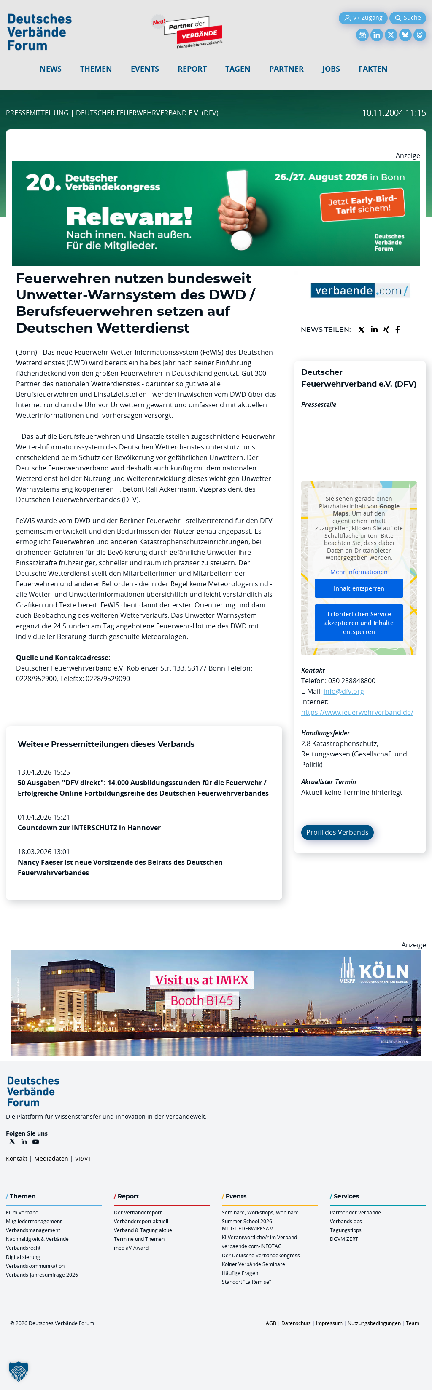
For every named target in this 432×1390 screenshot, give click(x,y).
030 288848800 (351, 680)
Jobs (331, 69)
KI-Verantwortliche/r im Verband (259, 1237)
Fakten (373, 69)
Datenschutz (296, 1323)
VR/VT (83, 1159)
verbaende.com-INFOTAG (252, 1246)
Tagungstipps (346, 1230)
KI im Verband (22, 1212)
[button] (18, 1371)
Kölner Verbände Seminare (253, 1264)
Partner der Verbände (355, 1212)
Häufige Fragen (240, 1273)
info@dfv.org (344, 691)
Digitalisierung (23, 1257)
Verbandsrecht (23, 1247)
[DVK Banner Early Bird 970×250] (216, 166)
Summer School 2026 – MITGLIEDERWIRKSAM (249, 1225)
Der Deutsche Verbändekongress (261, 1255)
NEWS (51, 69)
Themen (96, 69)
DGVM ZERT (344, 1238)
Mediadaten (51, 1159)
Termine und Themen (139, 1238)
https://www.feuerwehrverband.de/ (357, 712)
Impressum (329, 1323)
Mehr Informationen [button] (359, 572)
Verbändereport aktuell (141, 1221)
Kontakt (16, 1159)
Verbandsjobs (346, 1221)
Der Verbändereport (138, 1212)
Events (145, 69)
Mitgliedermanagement (34, 1221)
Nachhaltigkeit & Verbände (37, 1238)
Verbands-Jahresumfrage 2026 (42, 1274)
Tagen (238, 69)
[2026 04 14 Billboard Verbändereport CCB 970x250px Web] (216, 955)
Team (412, 1323)
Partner (286, 69)
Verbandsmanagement (33, 1230)
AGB (271, 1323)
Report (192, 69)
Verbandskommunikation (35, 1265)
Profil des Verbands (337, 832)
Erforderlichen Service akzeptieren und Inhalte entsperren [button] (359, 623)
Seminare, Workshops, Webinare (260, 1212)
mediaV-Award (131, 1247)
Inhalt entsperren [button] (359, 588)
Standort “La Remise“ (246, 1281)
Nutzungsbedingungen (374, 1323)
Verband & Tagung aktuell (144, 1230)
